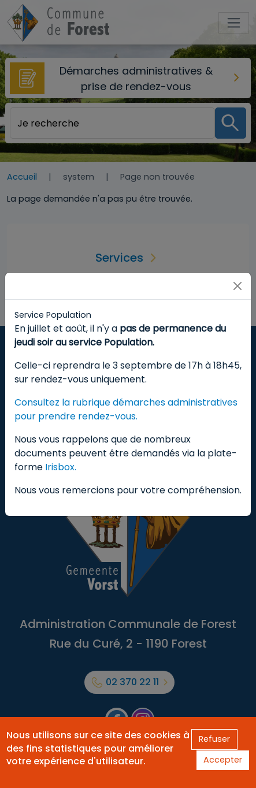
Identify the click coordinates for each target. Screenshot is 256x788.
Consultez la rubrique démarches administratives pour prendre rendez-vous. (126, 409)
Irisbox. (61, 467)
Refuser (214, 739)
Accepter (222, 759)
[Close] (237, 286)
